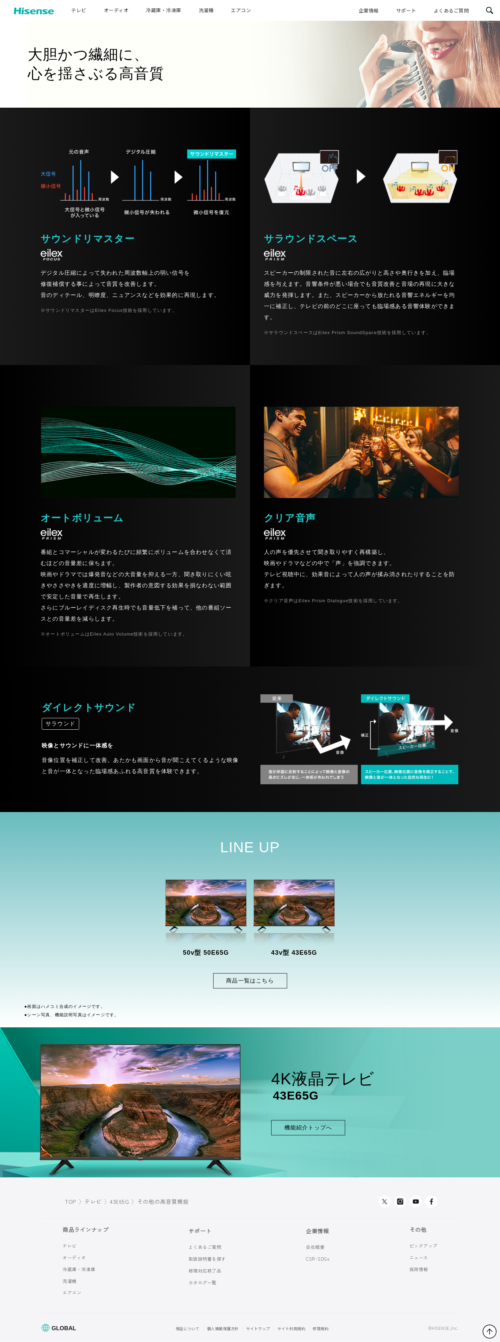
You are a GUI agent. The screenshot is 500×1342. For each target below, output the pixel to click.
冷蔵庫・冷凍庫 (163, 10)
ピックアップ (423, 1245)
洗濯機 (206, 10)
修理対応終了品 (205, 1270)
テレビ (78, 10)
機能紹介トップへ (308, 1127)
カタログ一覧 (203, 1282)
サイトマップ (258, 1328)
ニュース (418, 1257)
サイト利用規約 (291, 1328)
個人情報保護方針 (223, 1328)
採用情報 (418, 1269)
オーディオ (116, 10)
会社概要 (315, 1247)
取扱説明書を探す (207, 1259)
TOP (70, 1201)
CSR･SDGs (317, 1259)
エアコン (241, 10)
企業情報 (369, 10)
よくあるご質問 (451, 10)
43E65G (119, 1201)
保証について (188, 1328)
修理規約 (320, 1328)
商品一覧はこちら (250, 981)
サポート (406, 10)
